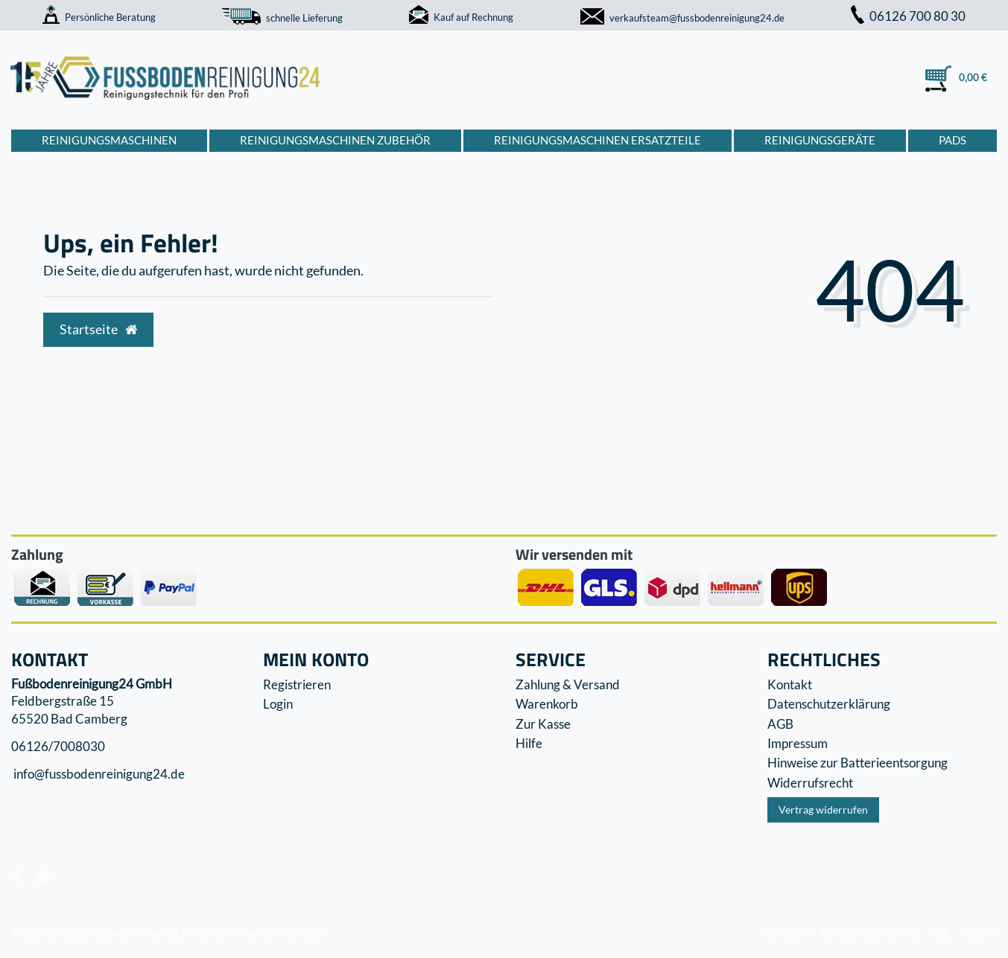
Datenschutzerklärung (828, 704)
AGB (780, 724)
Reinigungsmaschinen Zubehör (335, 140)
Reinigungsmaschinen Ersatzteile (597, 140)
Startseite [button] (98, 329)
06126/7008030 (58, 746)
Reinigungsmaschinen (109, 140)
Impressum (797, 743)
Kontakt (789, 684)
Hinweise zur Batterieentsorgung (857, 762)
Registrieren (297, 684)
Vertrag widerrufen (823, 809)
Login (278, 704)
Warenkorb (547, 704)
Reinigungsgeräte (819, 140)
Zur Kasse (543, 724)
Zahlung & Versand (568, 684)
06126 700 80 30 (908, 16)
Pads (952, 140)
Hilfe (529, 743)
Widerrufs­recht (810, 783)
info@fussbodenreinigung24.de (98, 774)
